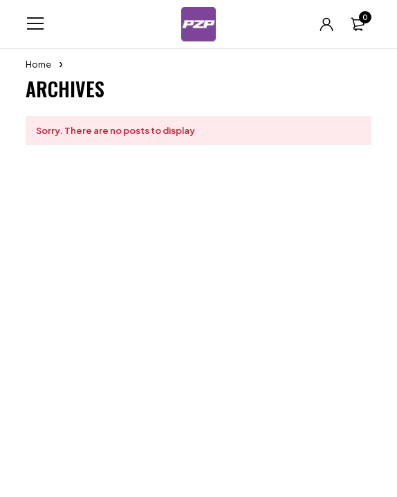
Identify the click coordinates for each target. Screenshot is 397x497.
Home (38, 64)
